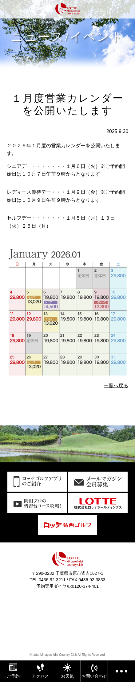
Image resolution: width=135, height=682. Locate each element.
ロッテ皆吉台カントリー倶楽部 (67, 9)
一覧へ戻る (116, 385)
